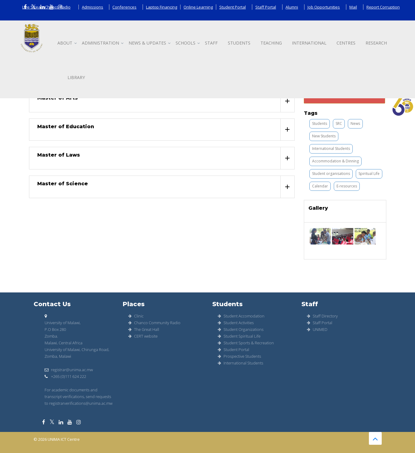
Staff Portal (265, 7)
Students (239, 43)
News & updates (147, 43)
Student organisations (331, 173)
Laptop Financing (161, 7)
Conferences (124, 7)
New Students (324, 136)
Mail (353, 7)
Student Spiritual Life (239, 336)
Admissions (92, 7)
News (355, 123)
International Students (331, 148)
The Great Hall (143, 329)
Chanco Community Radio (154, 322)
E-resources (347, 186)
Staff (211, 43)
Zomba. (51, 336)
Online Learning (198, 7)
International (309, 43)
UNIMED (317, 329)
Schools (185, 43)
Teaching (271, 43)
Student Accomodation (241, 316)
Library (76, 77)
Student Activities (236, 322)
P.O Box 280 (55, 329)
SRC (339, 123)
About (64, 43)
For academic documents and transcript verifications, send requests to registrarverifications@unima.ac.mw (78, 396)
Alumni (292, 7)
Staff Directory (322, 316)
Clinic (136, 316)
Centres (346, 43)
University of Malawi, (63, 322)
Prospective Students (239, 356)
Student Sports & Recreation (246, 343)
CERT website (143, 336)
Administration (100, 43)
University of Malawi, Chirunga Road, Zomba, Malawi (77, 353)
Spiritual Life (369, 173)
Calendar (320, 186)
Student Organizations (241, 329)
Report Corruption (383, 7)
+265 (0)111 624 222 (65, 376)
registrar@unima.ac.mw (69, 369)
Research (376, 43)
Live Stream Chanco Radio (46, 7)
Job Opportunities (324, 7)
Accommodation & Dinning (335, 161)
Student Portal (232, 7)
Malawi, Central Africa (63, 343)
